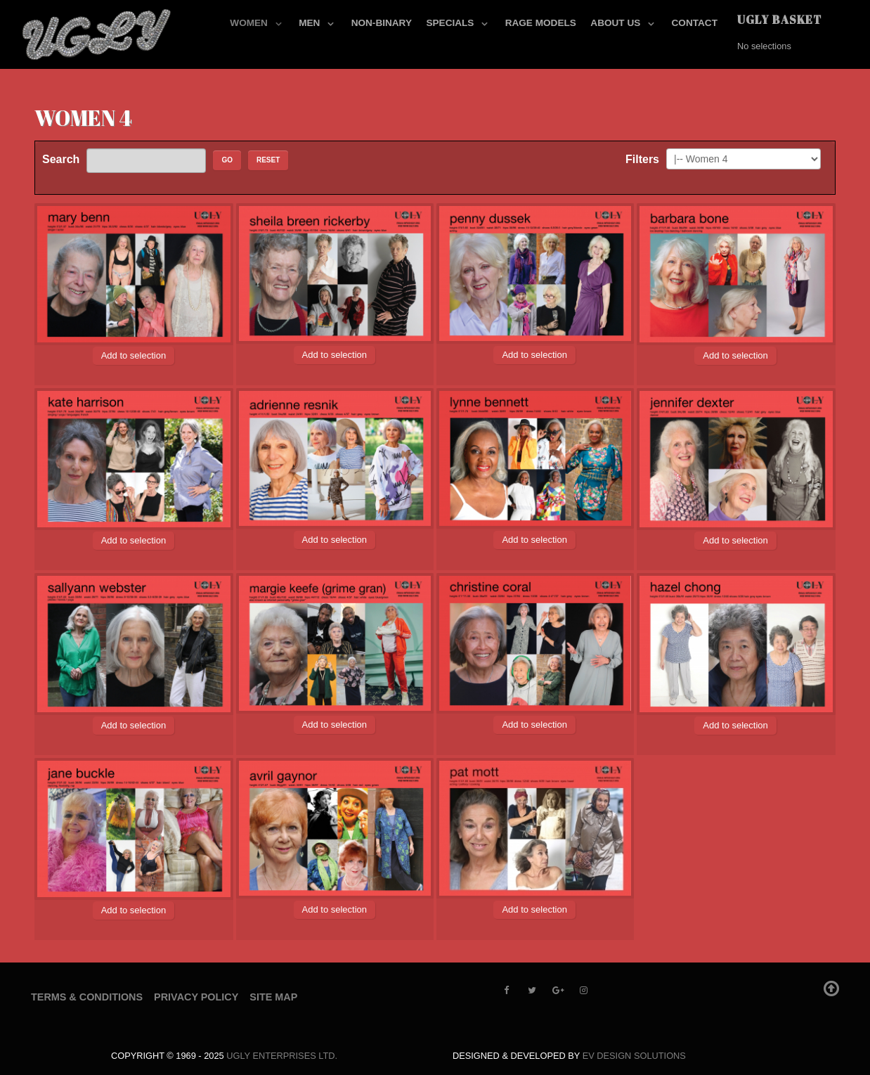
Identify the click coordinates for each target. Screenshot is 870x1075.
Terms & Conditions (87, 997)
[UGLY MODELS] (97, 31)
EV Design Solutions (634, 1055)
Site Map (273, 997)
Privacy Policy (196, 997)
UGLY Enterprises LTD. (281, 1055)
